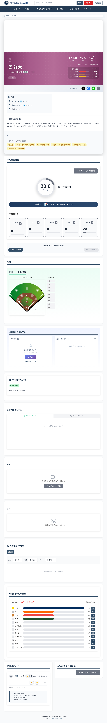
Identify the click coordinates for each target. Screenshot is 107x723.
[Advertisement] (53, 35)
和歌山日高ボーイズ (79, 145)
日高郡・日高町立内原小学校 (25, 145)
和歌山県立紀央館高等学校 (16, 149)
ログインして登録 (53, 489)
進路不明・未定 (17, 105)
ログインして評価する (85, 171)
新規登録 (98, 3)
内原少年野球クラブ (43, 145)
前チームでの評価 (17, 250)
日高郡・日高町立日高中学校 (61, 145)
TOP (6, 16)
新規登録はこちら (30, 362)
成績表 (10, 555)
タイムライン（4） (76, 418)
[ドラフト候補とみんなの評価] (18, 3)
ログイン (88, 3)
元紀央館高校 (16, 72)
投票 (93, 611)
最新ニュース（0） (30, 418)
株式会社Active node (55, 722)
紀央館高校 (15, 101)
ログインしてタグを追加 (17, 141)
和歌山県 (10, 145)
